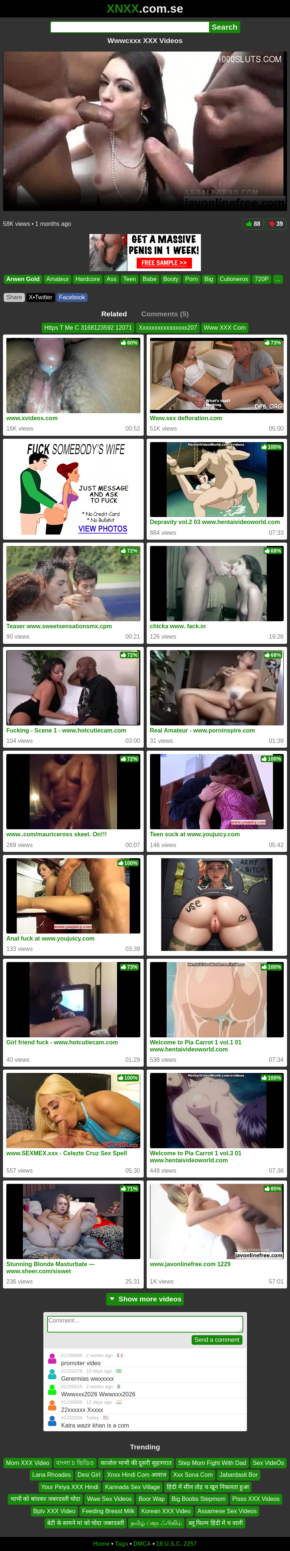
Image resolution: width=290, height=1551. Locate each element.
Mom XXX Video (27, 1463)
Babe (149, 279)
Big (209, 279)
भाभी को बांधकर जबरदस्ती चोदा (45, 1499)
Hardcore (87, 279)
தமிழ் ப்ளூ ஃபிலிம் (156, 1523)
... (278, 279)
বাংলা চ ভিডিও (75, 1463)
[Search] (129, 27)
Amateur (57, 279)
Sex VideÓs (268, 1463)
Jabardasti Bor (238, 1475)
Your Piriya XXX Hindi (69, 1487)
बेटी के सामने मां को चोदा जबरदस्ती (85, 1523)
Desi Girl (89, 1475)
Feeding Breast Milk (108, 1511)
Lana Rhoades (51, 1475)
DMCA (142, 1544)
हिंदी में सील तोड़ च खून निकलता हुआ (208, 1487)
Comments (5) (165, 314)
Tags (121, 1544)
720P (261, 279)
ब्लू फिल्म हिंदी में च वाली (216, 1523)
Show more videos (145, 1299)
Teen (129, 279)
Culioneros (234, 279)
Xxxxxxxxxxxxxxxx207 (168, 328)
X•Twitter (40, 297)
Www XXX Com (225, 328)
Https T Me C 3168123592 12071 (88, 328)
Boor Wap (152, 1499)
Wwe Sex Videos (109, 1499)
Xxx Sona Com (193, 1475)
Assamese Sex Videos (227, 1511)
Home (101, 1544)
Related (114, 314)
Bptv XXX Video (54, 1511)
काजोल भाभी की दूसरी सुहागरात (136, 1463)
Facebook (72, 297)
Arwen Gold (23, 279)
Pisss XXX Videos (256, 1499)
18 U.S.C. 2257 (176, 1544)
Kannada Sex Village (132, 1487)
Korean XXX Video (166, 1511)
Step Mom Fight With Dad (212, 1463)
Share (14, 297)
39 (275, 224)
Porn (191, 279)
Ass (112, 279)
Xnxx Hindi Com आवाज (136, 1475)
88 (253, 224)
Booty (171, 279)
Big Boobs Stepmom (199, 1499)
